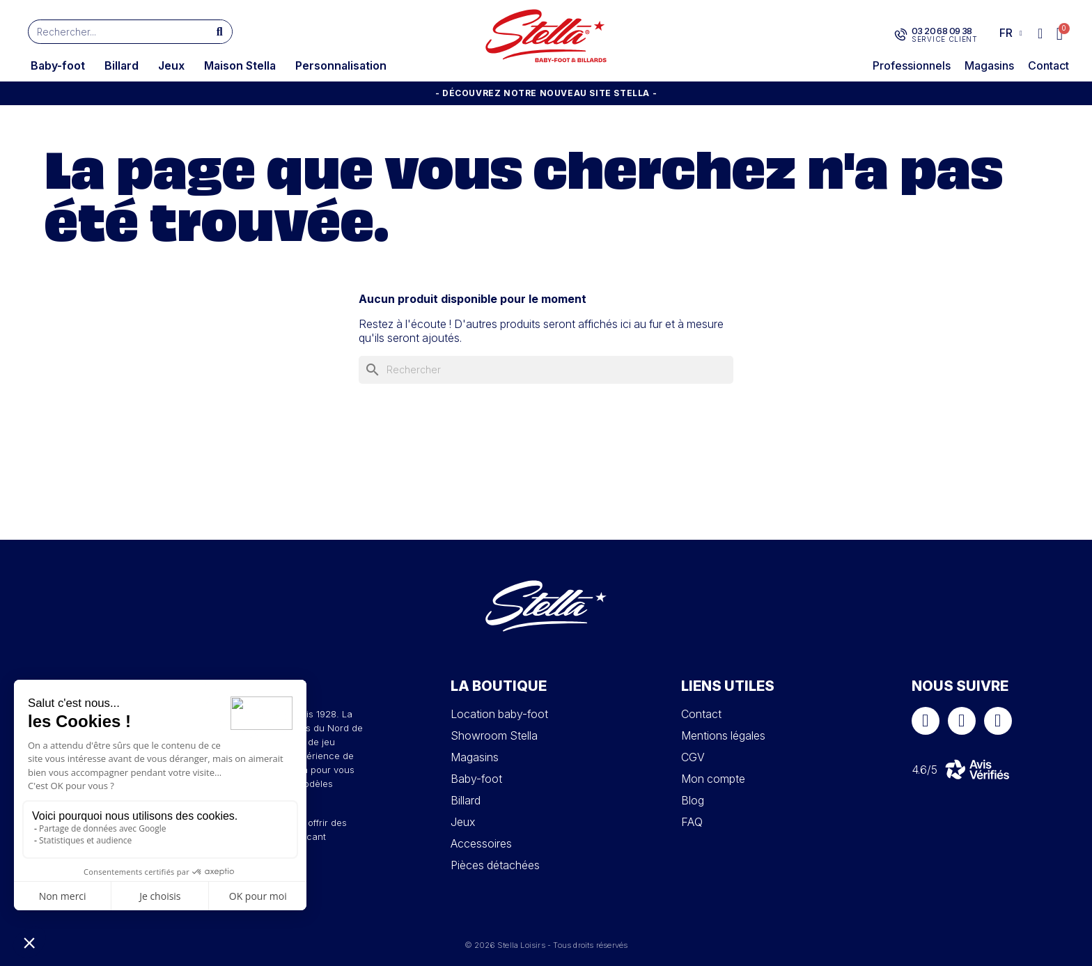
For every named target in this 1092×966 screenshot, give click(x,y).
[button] (1060, 33)
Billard (121, 65)
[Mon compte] (1040, 33)
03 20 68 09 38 (941, 30)
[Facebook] (925, 721)
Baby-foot (58, 65)
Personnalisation (341, 65)
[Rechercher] (546, 370)
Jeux (171, 65)
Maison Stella (240, 65)
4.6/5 (924, 770)
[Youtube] (998, 721)
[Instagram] (962, 721)
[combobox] (112, 31)
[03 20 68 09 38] (900, 34)
